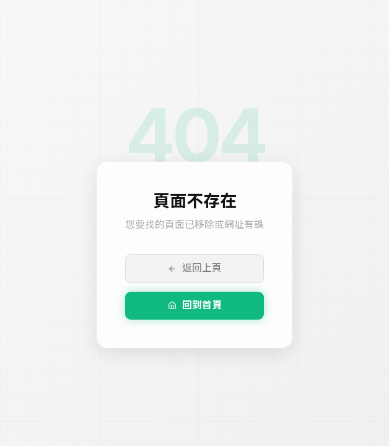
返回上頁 (195, 268)
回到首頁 (195, 305)
